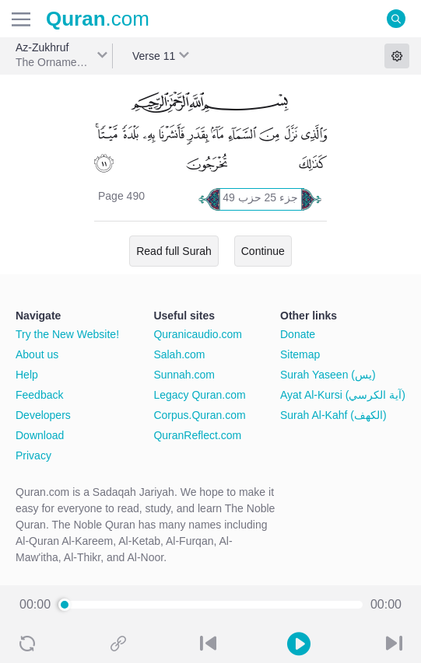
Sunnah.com (184, 374)
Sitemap (300, 354)
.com (97, 18)
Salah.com (179, 354)
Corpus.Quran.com (199, 415)
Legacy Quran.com (199, 395)
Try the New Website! (67, 334)
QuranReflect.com (197, 435)
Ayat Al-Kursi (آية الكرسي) (342, 395)
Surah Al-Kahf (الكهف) (333, 415)
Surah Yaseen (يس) (328, 374)
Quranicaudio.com (197, 334)
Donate (297, 334)
